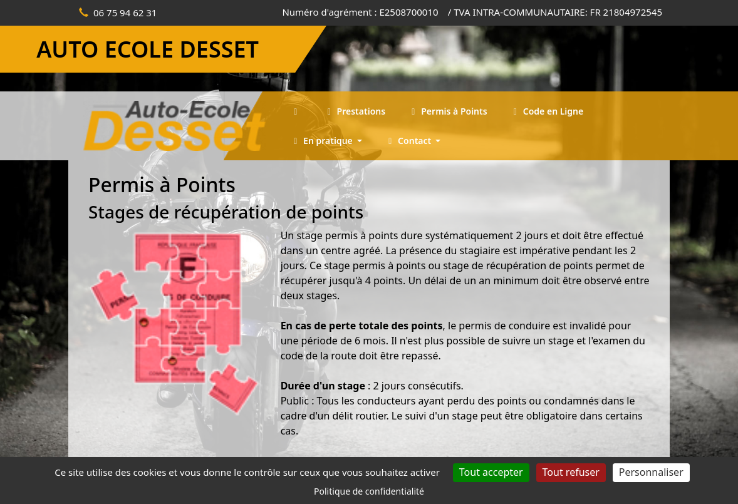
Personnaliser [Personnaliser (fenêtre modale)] (651, 472)
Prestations (354, 111)
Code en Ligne (547, 111)
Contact (409, 141)
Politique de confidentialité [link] (369, 491)
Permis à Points (447, 111)
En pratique (322, 141)
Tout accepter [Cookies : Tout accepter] (491, 472)
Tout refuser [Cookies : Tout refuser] (571, 472)
